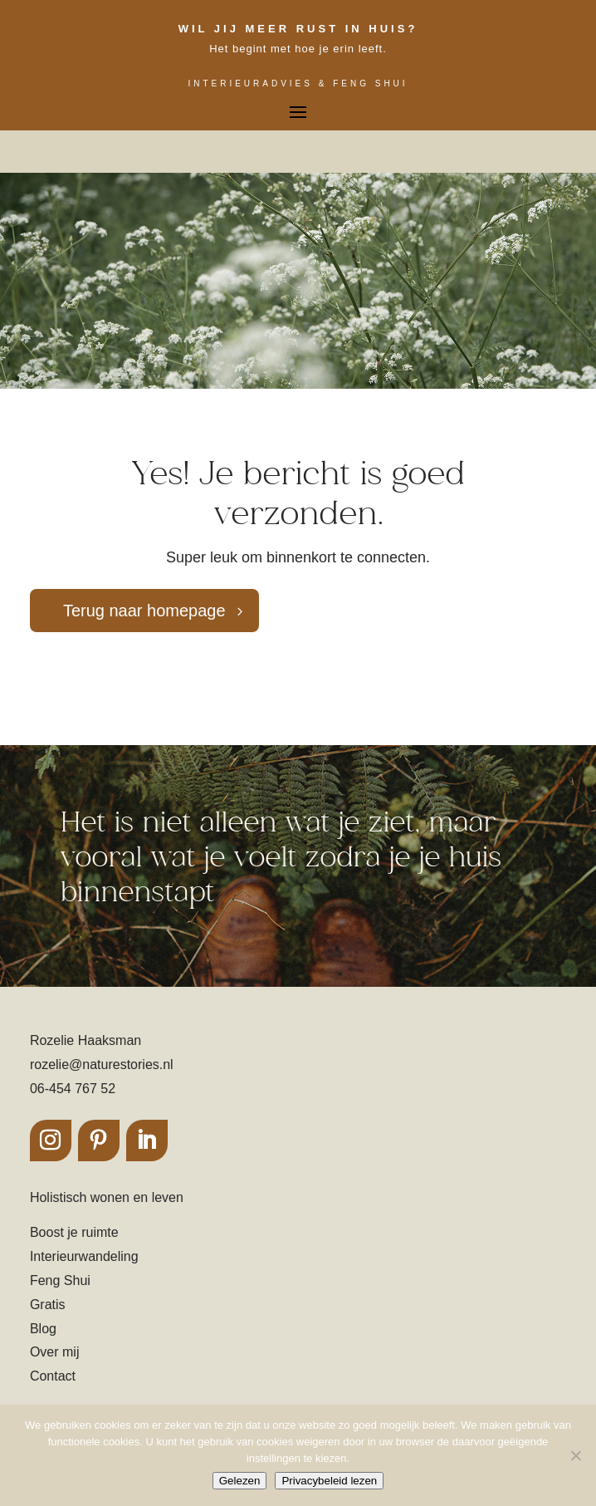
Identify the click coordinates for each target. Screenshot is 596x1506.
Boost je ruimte (74, 1232)
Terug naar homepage (144, 610)
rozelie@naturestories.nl (101, 1064)
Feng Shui (60, 1280)
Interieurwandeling (84, 1256)
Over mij (55, 1352)
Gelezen (240, 1480)
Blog (43, 1329)
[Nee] (575, 1455)
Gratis (48, 1305)
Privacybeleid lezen (329, 1480)
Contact (53, 1376)
